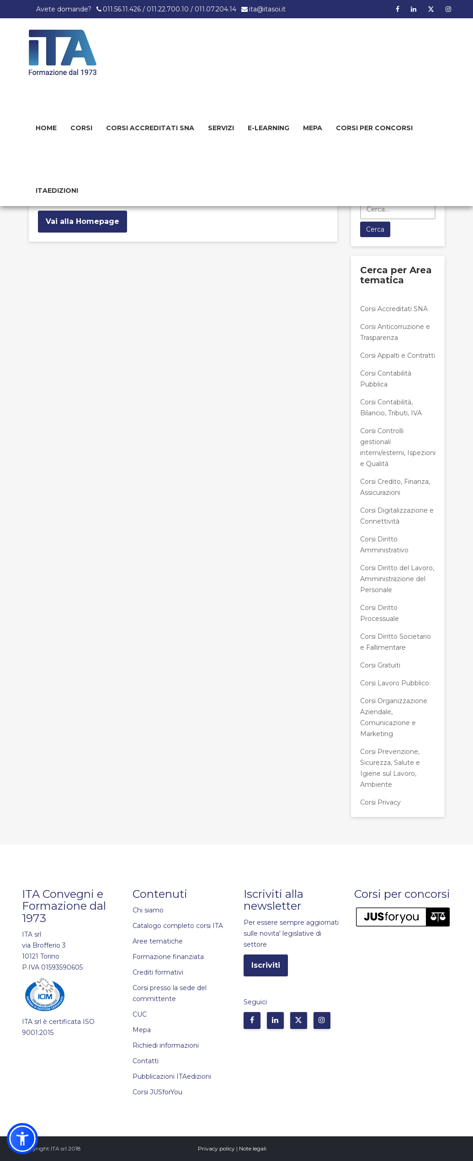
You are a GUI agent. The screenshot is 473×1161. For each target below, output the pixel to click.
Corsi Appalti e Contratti (397, 355)
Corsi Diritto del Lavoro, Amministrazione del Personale (397, 579)
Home (46, 128)
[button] (22, 1138)
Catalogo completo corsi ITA (178, 926)
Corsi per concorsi (374, 128)
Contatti (146, 1061)
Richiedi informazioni (166, 1045)
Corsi (81, 128)
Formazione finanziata (168, 957)
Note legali (252, 1148)
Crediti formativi (158, 972)
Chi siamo (148, 910)
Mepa (312, 128)
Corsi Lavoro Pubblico (394, 683)
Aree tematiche (158, 941)
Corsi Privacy (380, 802)
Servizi (221, 128)
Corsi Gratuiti (380, 665)
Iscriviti (265, 965)
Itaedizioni (57, 190)
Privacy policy (216, 1148)
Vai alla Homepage (82, 221)
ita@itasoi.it (267, 9)
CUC (140, 1014)
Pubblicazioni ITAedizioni (172, 1076)
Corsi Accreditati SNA (150, 128)
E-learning (268, 128)
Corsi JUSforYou (157, 1092)
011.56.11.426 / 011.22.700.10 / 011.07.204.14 (169, 9)
